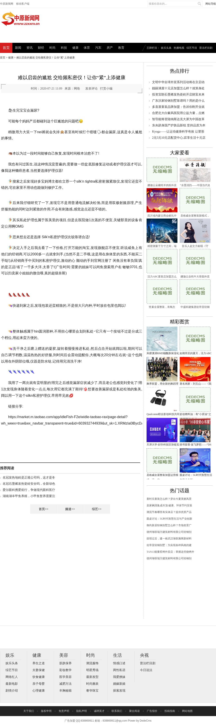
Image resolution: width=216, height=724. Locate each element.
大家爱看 (179, 152)
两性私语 (119, 670)
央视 (144, 655)
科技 (64, 47)
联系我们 (117, 711)
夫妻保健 (38, 670)
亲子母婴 (38, 683)
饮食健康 (38, 677)
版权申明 (46, 711)
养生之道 (38, 663)
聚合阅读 (134, 711)
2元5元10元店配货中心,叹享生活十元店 (178, 137)
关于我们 (28, 711)
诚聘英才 (99, 711)
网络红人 (12, 677)
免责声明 (64, 711)
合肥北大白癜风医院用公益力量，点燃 (178, 113)
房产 (110, 47)
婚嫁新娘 (119, 683)
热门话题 (179, 490)
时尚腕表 (92, 683)
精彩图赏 (179, 321)
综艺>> (97, 509)
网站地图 (187, 711)
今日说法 (146, 670)
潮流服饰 (92, 663)
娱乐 (10, 655)
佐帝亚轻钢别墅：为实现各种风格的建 (169, 545)
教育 (121, 47)
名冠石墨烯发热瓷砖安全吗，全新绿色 (29, 483)
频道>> (70, 509)
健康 (75, 47)
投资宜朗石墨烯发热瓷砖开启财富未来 (178, 94)
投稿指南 (169, 711)
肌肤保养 (65, 663)
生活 (117, 655)
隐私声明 (81, 711)
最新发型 (92, 677)
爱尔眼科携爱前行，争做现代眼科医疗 (29, 490)
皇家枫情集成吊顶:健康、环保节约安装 (169, 505)
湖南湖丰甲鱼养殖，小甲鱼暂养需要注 (29, 496)
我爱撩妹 (119, 677)
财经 (41, 47)
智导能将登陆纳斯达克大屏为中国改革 (178, 119)
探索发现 (119, 690)
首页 (6, 48)
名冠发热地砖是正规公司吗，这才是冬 (29, 477)
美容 (63, 655)
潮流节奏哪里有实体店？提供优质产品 (169, 512)
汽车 (98, 47)
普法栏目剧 (205, 47)
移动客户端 (22, 3)
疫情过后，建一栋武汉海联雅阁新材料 (169, 538)
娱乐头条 (166, 47)
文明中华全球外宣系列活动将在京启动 (178, 82)
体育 (87, 47)
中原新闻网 (6, 3)
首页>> (43, 509)
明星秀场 (92, 670)
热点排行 (179, 71)
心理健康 (38, 690)
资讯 (29, 47)
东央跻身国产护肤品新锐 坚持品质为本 (178, 125)
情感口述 (119, 663)
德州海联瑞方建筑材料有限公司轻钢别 (169, 531)
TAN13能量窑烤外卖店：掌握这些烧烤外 (170, 551)
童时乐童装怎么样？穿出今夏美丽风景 (169, 498)
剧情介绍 (12, 690)
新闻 (18, 47)
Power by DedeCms (139, 720)
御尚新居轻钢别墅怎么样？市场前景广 (169, 525)
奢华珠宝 (92, 690)
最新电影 (12, 683)
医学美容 (65, 677)
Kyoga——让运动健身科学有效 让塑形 (178, 131)
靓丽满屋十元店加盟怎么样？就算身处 (178, 88)
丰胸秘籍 (65, 690)
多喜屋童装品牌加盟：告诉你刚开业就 (178, 107)
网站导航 (210, 3)
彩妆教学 (65, 670)
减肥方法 (65, 683)
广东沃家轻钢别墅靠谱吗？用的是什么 (178, 100)
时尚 (52, 47)
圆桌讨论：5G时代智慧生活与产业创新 (169, 518)
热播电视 (179, 47)
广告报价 (152, 711)
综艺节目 (191, 47)
